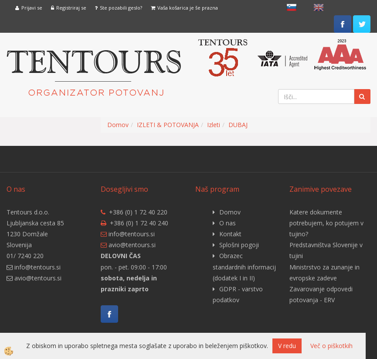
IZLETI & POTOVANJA (168, 125)
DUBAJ (238, 125)
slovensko (291, 7)
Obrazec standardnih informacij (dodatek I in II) (244, 267)
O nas (227, 223)
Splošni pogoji (239, 245)
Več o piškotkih (331, 346)
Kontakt (230, 234)
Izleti (213, 125)
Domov (118, 125)
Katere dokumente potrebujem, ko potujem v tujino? (326, 223)
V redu (287, 346)
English (318, 7)
